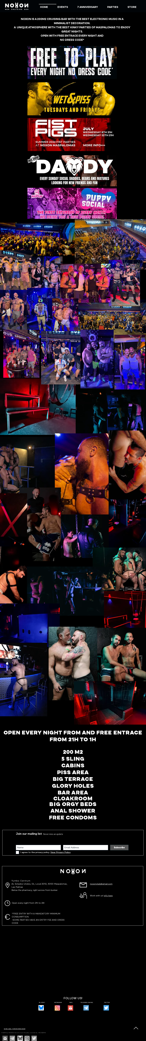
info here (108, 895)
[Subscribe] (119, 847)
